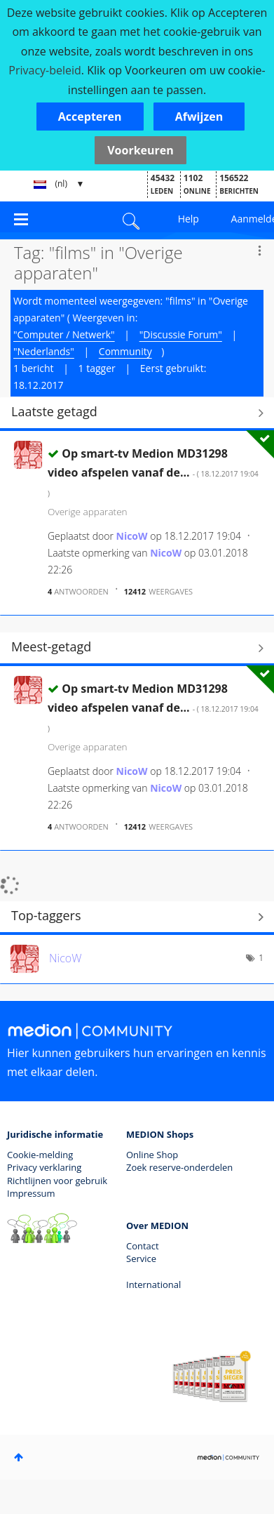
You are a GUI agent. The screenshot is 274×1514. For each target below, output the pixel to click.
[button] (90, 116)
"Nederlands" (43, 351)
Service (141, 1258)
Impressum (31, 1193)
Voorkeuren (140, 150)
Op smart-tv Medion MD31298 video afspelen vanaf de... (153, 472)
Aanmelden (252, 218)
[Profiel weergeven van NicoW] (132, 536)
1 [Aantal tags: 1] (261, 958)
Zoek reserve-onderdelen (179, 1167)
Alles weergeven (137, 413)
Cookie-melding (40, 1154)
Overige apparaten (88, 511)
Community (125, 351)
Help (188, 218)
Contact (142, 1246)
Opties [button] (259, 250)
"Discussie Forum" (180, 334)
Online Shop (152, 1154)
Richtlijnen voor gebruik (57, 1180)
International (153, 1284)
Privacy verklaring (44, 1167)
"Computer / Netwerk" (64, 334)
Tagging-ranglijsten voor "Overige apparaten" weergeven (137, 917)
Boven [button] (18, 1457)
